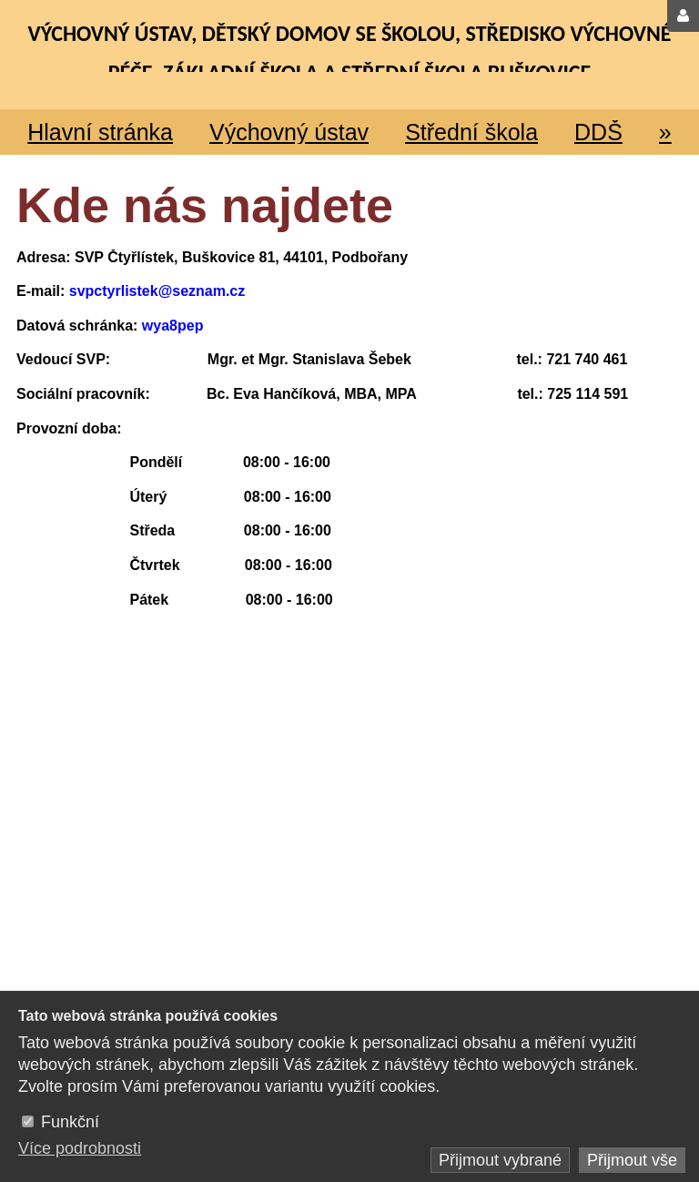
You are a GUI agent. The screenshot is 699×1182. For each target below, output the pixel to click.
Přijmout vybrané (500, 1160)
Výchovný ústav (289, 132)
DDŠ (598, 132)
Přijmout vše (632, 1160)
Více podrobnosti (79, 1148)
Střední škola (471, 132)
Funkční (70, 1122)
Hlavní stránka (100, 132)
